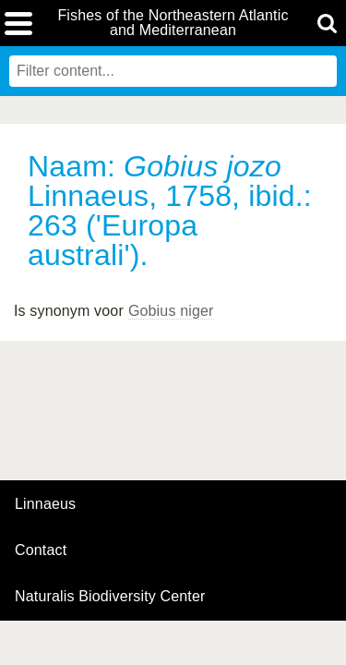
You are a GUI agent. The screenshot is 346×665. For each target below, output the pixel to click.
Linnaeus (45, 504)
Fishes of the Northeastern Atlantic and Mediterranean (172, 23)
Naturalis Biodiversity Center (110, 596)
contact (40, 550)
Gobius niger (171, 311)
